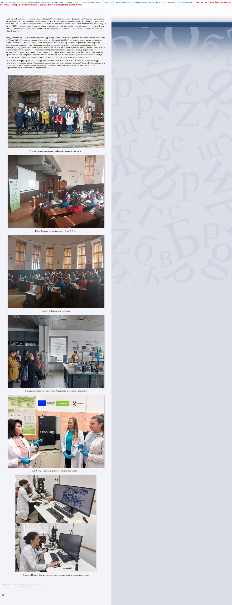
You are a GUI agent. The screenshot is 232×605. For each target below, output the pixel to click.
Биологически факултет (41, 2)
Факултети (25, 2)
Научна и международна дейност (65, 2)
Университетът (13, 2)
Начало (3, 2)
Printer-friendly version (4, 595)
